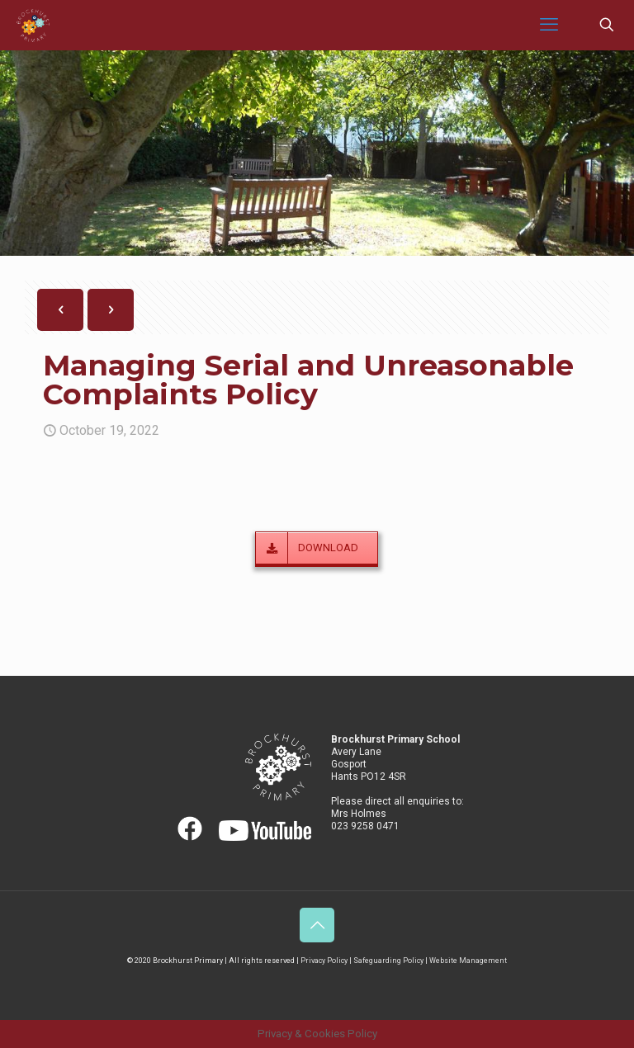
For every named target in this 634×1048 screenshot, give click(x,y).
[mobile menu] (549, 25)
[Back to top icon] (317, 925)
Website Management (468, 960)
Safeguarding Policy (388, 960)
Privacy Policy (324, 960)
